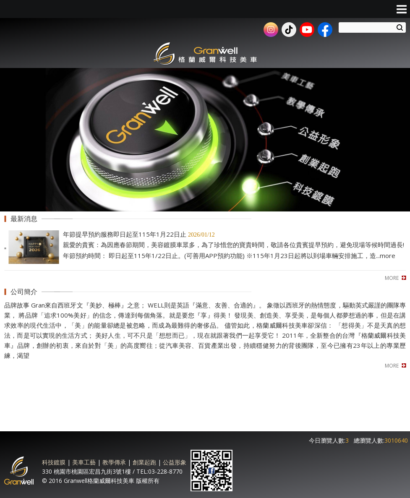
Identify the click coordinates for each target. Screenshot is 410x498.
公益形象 (174, 462)
